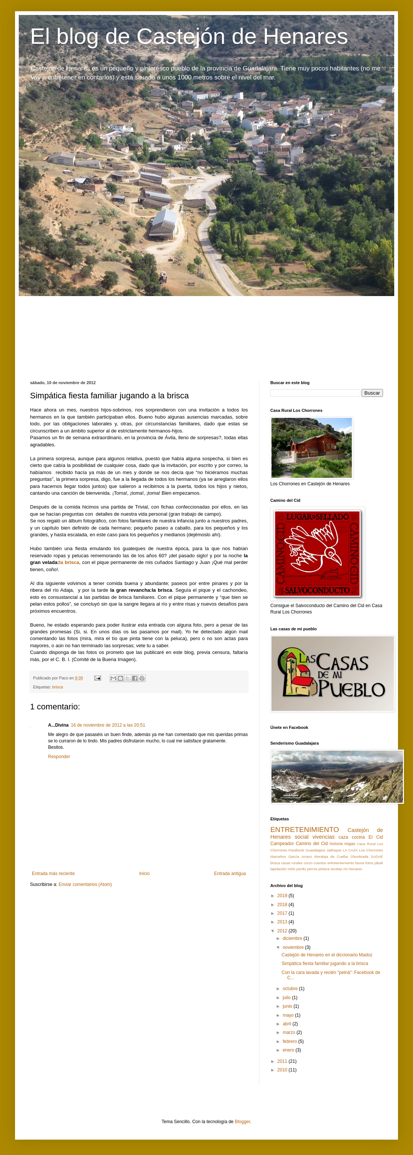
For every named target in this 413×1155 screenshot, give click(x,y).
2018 (283, 904)
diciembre (293, 938)
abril (287, 1023)
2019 (283, 895)
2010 (283, 1070)
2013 (283, 922)
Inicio (144, 873)
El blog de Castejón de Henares (189, 36)
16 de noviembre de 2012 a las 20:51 (108, 725)
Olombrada (359, 856)
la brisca (69, 562)
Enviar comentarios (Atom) (85, 884)
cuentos (320, 863)
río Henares (352, 869)
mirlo (291, 869)
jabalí (378, 863)
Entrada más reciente (53, 873)
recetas (336, 869)
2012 (283, 931)
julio (287, 997)
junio (288, 1006)
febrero (290, 1041)
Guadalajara (315, 850)
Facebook (296, 850)
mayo (289, 1015)
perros (312, 869)
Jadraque (333, 850)
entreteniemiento (340, 863)
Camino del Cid (312, 843)
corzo (308, 863)
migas (349, 843)
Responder (59, 756)
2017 (283, 913)
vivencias (323, 837)
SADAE (377, 856)
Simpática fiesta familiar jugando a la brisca (325, 963)
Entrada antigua (230, 873)
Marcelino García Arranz (291, 856)
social (302, 837)
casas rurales (292, 863)
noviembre (294, 947)
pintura (323, 869)
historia (336, 843)
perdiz (301, 869)
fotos (369, 863)
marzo (290, 1032)
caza (343, 837)
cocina (358, 837)
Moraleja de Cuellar (331, 856)
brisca (57, 687)
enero (289, 1050)
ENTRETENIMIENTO (304, 829)
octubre (291, 988)
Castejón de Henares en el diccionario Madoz (327, 955)
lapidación (278, 869)
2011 (283, 1061)
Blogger (242, 1121)
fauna (359, 863)
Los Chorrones (371, 850)
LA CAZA (350, 850)
